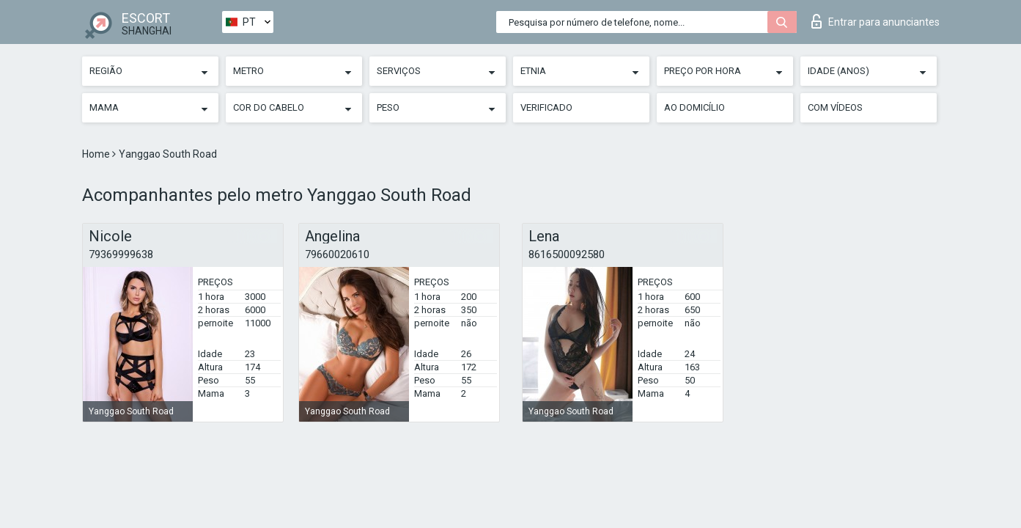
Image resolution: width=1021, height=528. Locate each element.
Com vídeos (835, 107)
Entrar (875, 21)
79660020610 (337, 254)
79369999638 (121, 254)
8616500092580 (566, 254)
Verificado (546, 107)
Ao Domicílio (694, 107)
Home (97, 154)
